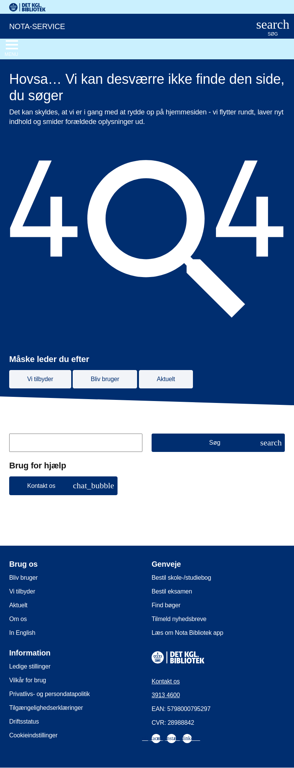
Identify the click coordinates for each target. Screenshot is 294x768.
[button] (63, 485)
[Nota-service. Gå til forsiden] (122, 26)
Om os (18, 619)
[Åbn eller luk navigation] (11, 48)
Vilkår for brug (27, 680)
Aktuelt (18, 605)
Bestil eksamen (172, 591)
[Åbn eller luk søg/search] (272, 28)
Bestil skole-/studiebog (181, 577)
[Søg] (218, 443)
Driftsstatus (24, 721)
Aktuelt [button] (166, 379)
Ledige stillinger (30, 666)
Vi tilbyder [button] (40, 379)
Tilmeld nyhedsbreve (179, 619)
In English (22, 632)
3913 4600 (166, 695)
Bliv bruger (23, 577)
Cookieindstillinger (33, 735)
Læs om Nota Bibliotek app (187, 632)
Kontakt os (166, 681)
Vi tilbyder (22, 591)
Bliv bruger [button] (105, 379)
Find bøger (166, 605)
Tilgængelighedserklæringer (46, 707)
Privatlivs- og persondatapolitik (49, 694)
